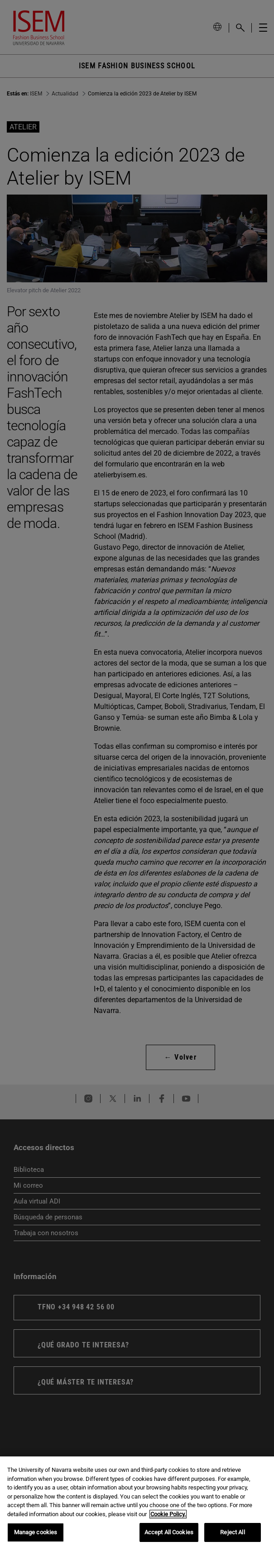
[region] (137, 1503)
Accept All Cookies (168, 1532)
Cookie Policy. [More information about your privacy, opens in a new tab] (168, 1514)
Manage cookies (36, 1532)
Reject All (232, 1532)
